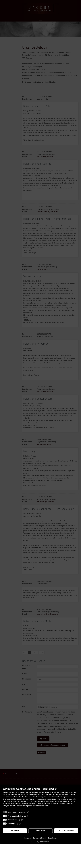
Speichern (40, 830)
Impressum (27, 838)
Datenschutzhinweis (39, 838)
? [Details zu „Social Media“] (21, 820)
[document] (40, 799)
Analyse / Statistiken (15, 816)
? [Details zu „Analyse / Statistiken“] (27, 816)
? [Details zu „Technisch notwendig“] (28, 812)
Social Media (13, 820)
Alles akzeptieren (66, 830)
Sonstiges (12, 823)
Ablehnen (15, 830)
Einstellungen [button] (52, 838)
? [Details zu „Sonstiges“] (19, 823)
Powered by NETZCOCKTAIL (40, 842)
